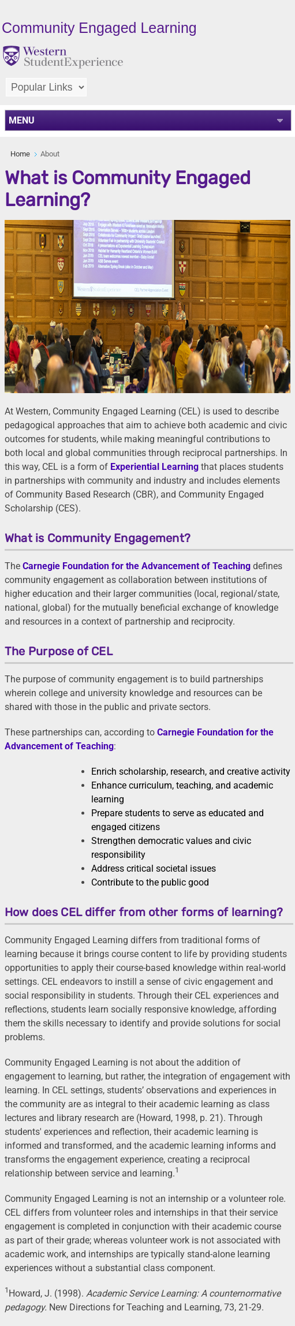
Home (20, 154)
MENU (22, 120)
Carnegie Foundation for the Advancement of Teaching (137, 566)
